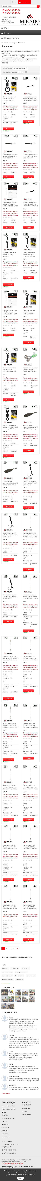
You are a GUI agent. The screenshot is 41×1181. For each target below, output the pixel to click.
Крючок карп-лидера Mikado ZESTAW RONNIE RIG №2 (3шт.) (10, 596)
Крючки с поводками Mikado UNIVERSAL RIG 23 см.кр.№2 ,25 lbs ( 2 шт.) (10, 658)
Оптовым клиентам (8, 1106)
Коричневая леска (7, 972)
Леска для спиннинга (21, 972)
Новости (4, 1121)
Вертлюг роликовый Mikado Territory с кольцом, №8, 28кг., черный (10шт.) (9, 98)
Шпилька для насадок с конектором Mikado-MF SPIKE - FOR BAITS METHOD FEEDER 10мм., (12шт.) (10, 156)
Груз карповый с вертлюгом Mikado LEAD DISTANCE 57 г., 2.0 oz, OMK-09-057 (30, 427)
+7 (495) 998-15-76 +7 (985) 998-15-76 (11, 12)
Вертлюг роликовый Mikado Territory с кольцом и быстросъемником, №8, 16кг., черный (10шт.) (10, 254)
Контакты (4, 1124)
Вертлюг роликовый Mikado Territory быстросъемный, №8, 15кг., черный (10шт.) (9, 369)
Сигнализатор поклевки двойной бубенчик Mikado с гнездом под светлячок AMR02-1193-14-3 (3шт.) (30, 369)
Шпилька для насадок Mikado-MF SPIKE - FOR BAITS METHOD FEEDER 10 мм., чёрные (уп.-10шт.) (30, 204)
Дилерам (4, 1131)
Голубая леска (15, 968)
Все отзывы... (5, 1093)
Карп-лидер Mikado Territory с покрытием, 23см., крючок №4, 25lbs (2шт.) (30, 787)
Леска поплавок (31, 975)
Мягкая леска (19, 979)
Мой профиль (26, 1115)
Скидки (3, 1112)
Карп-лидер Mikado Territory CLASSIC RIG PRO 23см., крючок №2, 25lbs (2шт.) (10, 906)
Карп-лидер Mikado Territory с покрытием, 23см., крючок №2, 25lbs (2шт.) (10, 787)
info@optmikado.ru (10, 1153)
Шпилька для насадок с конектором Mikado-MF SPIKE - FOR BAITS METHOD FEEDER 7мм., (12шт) (30, 156)
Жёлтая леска (25, 968)
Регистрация (24, 2)
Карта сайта (5, 1137)
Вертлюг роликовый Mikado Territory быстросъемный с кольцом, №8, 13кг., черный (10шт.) (29, 312)
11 (13, 948)
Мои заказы (26, 1108)
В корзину (8, 129)
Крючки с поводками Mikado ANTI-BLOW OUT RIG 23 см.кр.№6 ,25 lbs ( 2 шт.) (30, 596)
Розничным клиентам (8, 1109)
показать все (5, 983)
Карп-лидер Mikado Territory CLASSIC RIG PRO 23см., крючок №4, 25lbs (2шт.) (30, 906)
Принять (20, 1178)
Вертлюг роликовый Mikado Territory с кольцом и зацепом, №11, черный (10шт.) (29, 254)
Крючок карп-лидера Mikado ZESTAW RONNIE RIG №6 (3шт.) (10, 535)
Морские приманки (7, 979)
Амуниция (5, 968)
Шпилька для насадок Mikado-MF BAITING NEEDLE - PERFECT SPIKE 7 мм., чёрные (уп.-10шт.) (10, 204)
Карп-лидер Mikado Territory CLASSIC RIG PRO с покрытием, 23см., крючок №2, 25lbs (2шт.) (10, 846)
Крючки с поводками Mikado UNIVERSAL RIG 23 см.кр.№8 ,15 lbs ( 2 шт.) (30, 535)
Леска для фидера (7, 975)
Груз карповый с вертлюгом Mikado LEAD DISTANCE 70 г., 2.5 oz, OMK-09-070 (10, 483)
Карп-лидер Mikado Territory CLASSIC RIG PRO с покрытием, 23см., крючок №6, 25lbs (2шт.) (30, 725)
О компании (5, 1127)
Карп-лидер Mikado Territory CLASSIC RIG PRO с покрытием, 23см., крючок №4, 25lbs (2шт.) (30, 846)
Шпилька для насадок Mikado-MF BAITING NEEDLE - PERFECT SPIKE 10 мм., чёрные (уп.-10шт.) (10, 312)
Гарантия (4, 1115)
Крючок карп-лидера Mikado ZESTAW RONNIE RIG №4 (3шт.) (30, 483)
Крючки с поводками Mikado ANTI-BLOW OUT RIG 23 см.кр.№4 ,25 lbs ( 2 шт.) (10, 725)
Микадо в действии (7, 1118)
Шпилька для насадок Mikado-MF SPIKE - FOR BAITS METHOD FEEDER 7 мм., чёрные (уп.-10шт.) (30, 98)
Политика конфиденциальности (12, 1164)
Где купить (5, 1134)
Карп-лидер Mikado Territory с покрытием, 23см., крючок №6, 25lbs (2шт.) (30, 658)
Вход (14, 2)
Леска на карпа (19, 975)
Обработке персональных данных (23, 1175)
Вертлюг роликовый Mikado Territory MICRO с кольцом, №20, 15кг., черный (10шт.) (10, 427)
